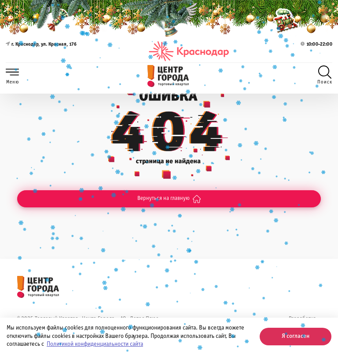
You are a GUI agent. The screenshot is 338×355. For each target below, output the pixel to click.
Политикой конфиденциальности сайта (95, 344)
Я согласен (295, 336)
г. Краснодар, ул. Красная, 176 (41, 51)
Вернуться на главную (169, 199)
